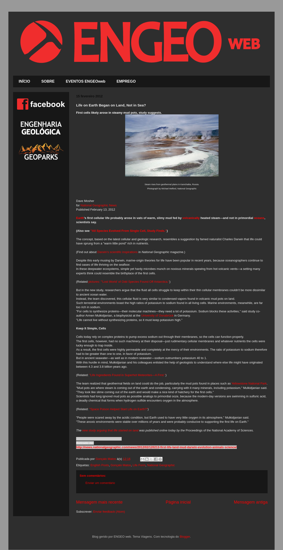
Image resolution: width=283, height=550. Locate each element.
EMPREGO (126, 81)
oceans (259, 218)
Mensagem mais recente (99, 502)
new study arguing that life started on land (110, 430)
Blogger (185, 536)
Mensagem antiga (251, 502)
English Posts (99, 465)
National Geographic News (99, 205)
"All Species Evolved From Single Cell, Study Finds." (128, 231)
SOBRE (48, 81)
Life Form (139, 465)
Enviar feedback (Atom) (109, 511)
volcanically (191, 218)
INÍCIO (24, 81)
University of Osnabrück (157, 315)
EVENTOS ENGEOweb (86, 81)
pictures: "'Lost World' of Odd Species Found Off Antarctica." (129, 281)
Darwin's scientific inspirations (117, 252)
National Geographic (161, 465)
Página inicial (178, 502)
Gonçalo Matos (120, 465)
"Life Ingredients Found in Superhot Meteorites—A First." (127, 375)
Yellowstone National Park (249, 383)
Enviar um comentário (100, 483)
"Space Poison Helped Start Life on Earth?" (118, 409)
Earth (80, 218)
